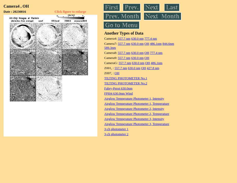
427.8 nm (153, 68)
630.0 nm (137, 38)
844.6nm (168, 43)
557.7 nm (124, 38)
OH (146, 43)
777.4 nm (150, 38)
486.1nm (156, 43)
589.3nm (110, 48)
